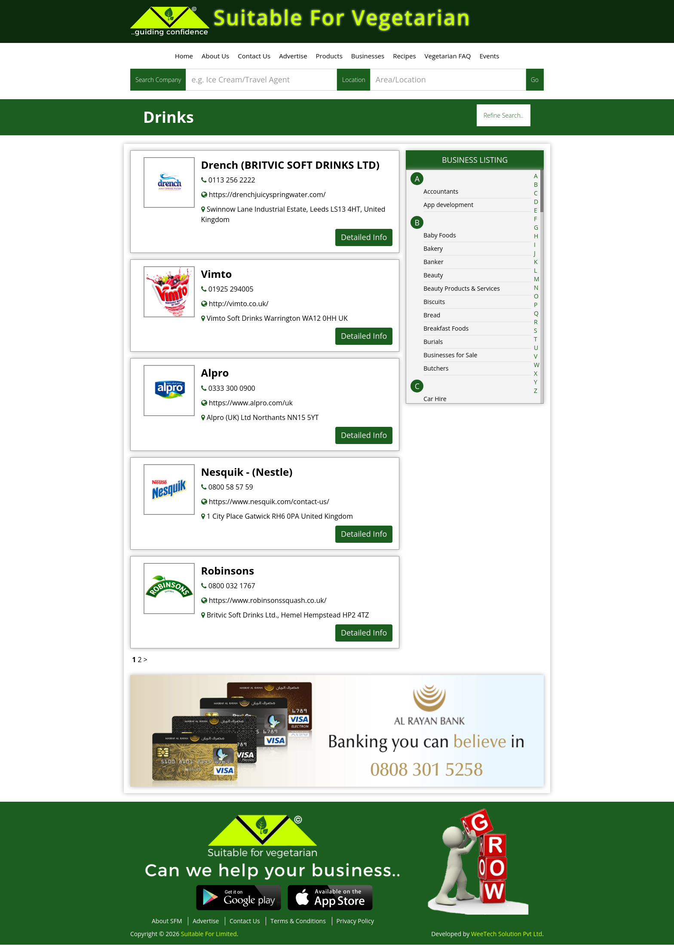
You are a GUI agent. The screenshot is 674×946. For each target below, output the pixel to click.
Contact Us (254, 57)
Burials (433, 343)
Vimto (216, 275)
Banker (433, 263)
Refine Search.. (504, 117)
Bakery (433, 250)
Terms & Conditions (298, 922)
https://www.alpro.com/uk (247, 404)
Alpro (215, 374)
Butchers (435, 369)
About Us (215, 57)
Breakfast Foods (446, 329)
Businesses (367, 57)
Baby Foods (439, 236)
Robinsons (227, 572)
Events (489, 57)
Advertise (293, 57)
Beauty (433, 276)
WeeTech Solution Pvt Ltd (506, 935)
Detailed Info (364, 238)
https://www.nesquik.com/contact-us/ (265, 503)
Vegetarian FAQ (448, 57)
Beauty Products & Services (461, 290)
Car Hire (434, 400)
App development (448, 206)
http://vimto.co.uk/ (235, 305)
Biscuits (434, 303)
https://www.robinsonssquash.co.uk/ (264, 601)
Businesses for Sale (450, 356)
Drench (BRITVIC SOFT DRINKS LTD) (290, 166)
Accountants (440, 193)
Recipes (404, 57)
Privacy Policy (355, 922)
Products (329, 57)
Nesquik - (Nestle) (247, 473)
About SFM (167, 922)
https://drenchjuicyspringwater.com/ (263, 196)
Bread (431, 316)
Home (184, 57)
